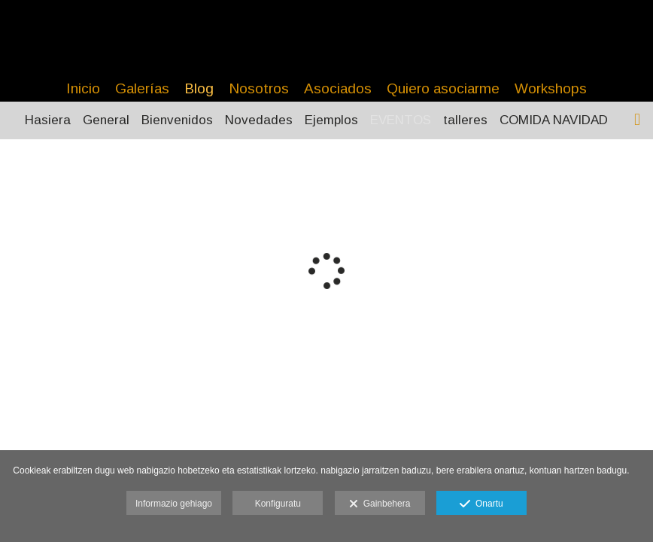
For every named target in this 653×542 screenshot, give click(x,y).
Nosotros (259, 88)
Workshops (551, 88)
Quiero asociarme (443, 88)
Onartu (481, 504)
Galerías (142, 88)
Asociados (338, 88)
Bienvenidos (177, 120)
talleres (465, 120)
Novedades (259, 120)
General (106, 120)
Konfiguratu (278, 503)
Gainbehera (379, 504)
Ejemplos (331, 120)
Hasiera (48, 120)
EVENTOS (400, 120)
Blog (199, 88)
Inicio (83, 88)
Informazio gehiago (173, 503)
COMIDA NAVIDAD (554, 120)
